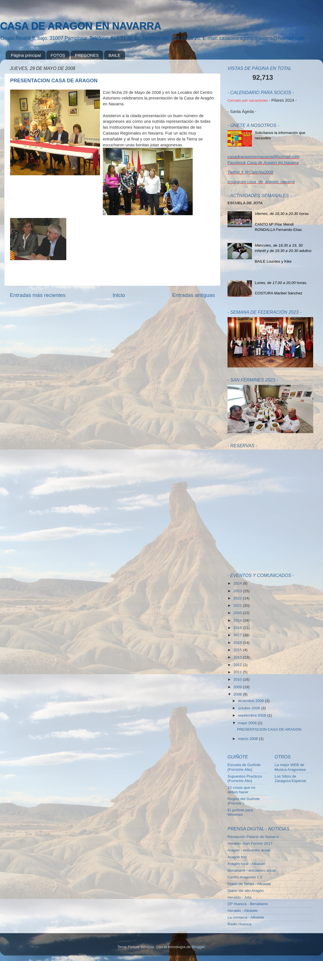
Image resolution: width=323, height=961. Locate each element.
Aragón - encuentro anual (249, 850)
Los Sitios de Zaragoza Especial (290, 778)
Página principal (26, 55)
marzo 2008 (248, 739)
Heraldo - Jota (239, 897)
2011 (238, 672)
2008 (238, 694)
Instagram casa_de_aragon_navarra (261, 182)
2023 (238, 591)
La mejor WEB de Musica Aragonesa (290, 767)
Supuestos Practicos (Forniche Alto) (245, 778)
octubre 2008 (249, 708)
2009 (238, 687)
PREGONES (87, 55)
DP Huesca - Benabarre (248, 904)
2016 (238, 642)
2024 (238, 583)
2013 (238, 657)
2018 (238, 628)
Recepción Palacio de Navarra (253, 837)
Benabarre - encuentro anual (252, 870)
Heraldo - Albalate (243, 910)
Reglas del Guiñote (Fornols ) (244, 801)
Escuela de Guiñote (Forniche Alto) (244, 767)
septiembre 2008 (252, 715)
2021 (238, 605)
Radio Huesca (239, 924)
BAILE (114, 55)
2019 (238, 620)
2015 (238, 650)
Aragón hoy (237, 857)
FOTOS (58, 55)
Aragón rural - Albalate (246, 864)
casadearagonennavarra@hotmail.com (263, 157)
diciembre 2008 (251, 701)
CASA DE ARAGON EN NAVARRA (80, 26)
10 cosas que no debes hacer (241, 789)
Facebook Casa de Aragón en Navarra (263, 162)
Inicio (119, 295)
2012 (238, 665)
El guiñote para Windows (240, 812)
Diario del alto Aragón (246, 891)
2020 (238, 613)
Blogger (198, 947)
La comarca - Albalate (246, 917)
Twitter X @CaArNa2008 (250, 172)
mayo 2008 (248, 723)
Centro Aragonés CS (245, 877)
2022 (238, 598)
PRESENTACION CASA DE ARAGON (53, 80)
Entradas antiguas (193, 295)
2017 (238, 635)
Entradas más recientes (37, 295)
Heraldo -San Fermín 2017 (250, 843)
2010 (238, 679)
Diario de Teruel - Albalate (249, 884)
